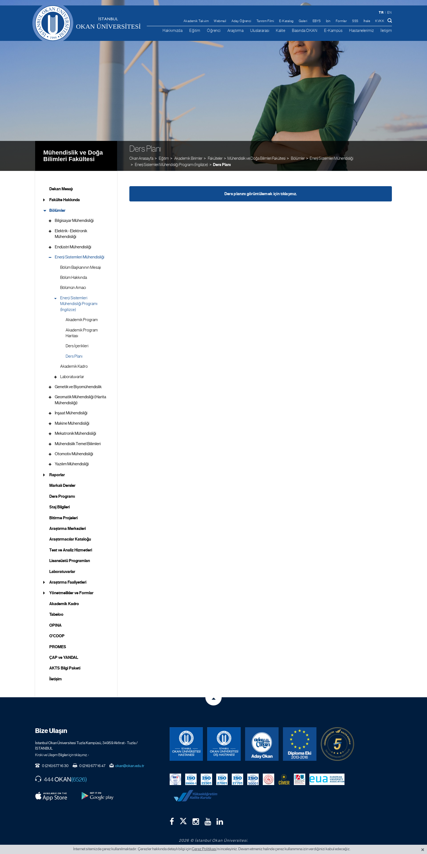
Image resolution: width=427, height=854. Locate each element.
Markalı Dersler (62, 485)
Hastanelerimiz (361, 30)
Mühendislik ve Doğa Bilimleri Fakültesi (73, 155)
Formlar (341, 21)
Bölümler (57, 210)
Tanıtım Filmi (265, 21)
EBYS (317, 21)
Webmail (220, 21)
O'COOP (57, 635)
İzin (328, 21)
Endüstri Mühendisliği (73, 247)
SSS (355, 21)
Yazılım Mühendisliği (72, 463)
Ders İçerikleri (77, 345)
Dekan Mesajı (61, 188)
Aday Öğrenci (241, 21)
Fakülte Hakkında (64, 199)
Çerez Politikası (204, 849)
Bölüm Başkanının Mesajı (80, 267)
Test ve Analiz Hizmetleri (70, 550)
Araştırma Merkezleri (67, 528)
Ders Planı (222, 164)
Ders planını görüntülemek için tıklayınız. (260, 193)
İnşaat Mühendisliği (71, 413)
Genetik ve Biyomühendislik (78, 386)
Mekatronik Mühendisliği (75, 433)
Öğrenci (214, 30)
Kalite (280, 30)
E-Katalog (286, 21)
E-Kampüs (333, 30)
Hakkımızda (172, 30)
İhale (367, 21)
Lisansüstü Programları (69, 560)
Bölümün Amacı (73, 287)
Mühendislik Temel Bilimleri (78, 443)
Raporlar (57, 474)
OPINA (55, 625)
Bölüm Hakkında (73, 277)
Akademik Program (82, 319)
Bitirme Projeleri (63, 517)
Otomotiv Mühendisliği (74, 453)
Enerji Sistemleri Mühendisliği (331, 158)
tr (381, 12)
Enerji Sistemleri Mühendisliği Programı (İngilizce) (78, 303)
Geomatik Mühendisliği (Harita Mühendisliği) (80, 399)
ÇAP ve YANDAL (63, 657)
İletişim (386, 30)
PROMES (57, 646)
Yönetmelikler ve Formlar (71, 592)
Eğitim (194, 30)
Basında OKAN (304, 30)
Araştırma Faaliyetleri (67, 582)
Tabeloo (56, 614)
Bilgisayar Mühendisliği (74, 220)
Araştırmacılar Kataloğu (70, 539)
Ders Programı (62, 496)
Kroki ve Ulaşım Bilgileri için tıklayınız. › (62, 755)
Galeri (303, 21)
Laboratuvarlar (72, 376)
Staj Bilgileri (59, 507)
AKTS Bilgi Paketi (64, 668)
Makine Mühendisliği (72, 423)
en (389, 12)
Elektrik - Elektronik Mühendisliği (71, 233)
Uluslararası (259, 30)
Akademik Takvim (196, 21)
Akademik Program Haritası (82, 333)
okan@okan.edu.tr (129, 766)
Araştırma (235, 30)
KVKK (379, 21)
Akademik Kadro (74, 366)
